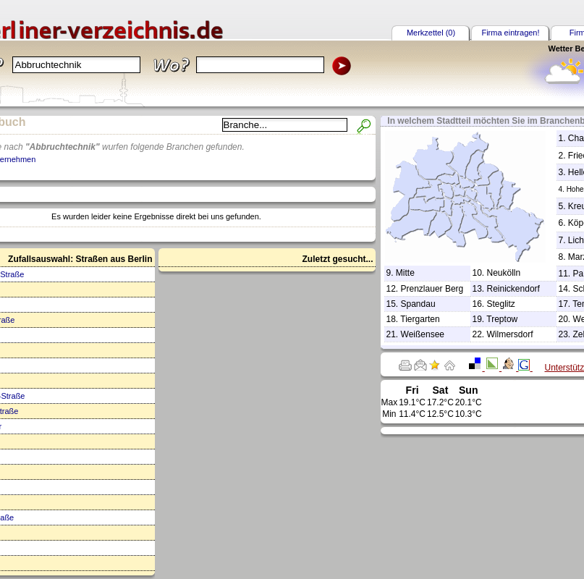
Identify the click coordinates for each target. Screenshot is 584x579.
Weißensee (422, 334)
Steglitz (501, 304)
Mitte (405, 273)
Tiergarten (419, 319)
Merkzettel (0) (431, 32)
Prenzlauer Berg (432, 289)
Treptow (501, 319)
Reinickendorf (513, 289)
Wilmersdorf (510, 334)
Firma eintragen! (510, 32)
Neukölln (504, 273)
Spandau (418, 304)
